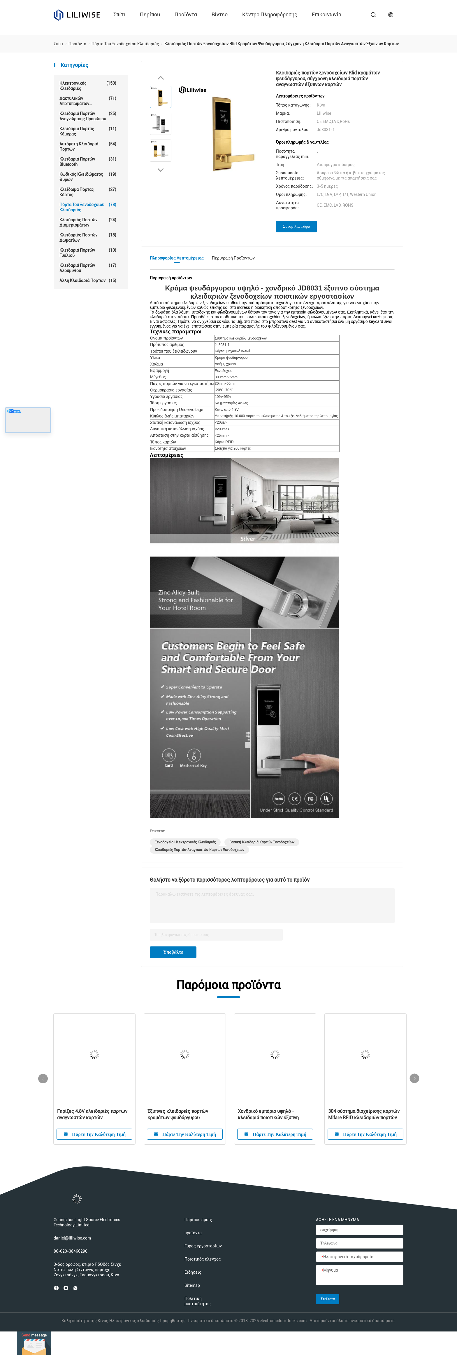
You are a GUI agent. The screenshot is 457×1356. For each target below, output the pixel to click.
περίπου (150, 14)
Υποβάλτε (173, 952)
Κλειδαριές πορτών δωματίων (87, 237)
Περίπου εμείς (198, 1219)
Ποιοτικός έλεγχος (202, 1259)
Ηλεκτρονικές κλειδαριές (87, 86)
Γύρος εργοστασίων (203, 1246)
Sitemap (192, 1285)
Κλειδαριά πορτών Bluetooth (87, 161)
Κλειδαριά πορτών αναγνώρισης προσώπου (87, 116)
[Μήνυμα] (359, 1275)
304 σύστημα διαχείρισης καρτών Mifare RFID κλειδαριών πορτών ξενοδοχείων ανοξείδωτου (364, 1114)
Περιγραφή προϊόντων (233, 258)
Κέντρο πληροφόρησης (269, 14)
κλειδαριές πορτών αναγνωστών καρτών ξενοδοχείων (199, 850)
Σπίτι (119, 14)
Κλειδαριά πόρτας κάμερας (87, 131)
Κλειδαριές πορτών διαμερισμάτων (87, 222)
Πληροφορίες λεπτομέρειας (177, 258)
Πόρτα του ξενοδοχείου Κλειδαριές (87, 207)
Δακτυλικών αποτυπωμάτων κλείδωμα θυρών (87, 101)
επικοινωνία (326, 14)
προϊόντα (186, 14)
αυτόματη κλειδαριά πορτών (87, 146)
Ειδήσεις (192, 1272)
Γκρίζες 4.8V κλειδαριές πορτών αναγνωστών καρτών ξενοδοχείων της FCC (92, 1114)
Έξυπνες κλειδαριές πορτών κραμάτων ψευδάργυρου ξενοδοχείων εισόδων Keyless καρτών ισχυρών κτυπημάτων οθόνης (179, 1114)
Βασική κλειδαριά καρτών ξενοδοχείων (261, 842)
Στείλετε (328, 1299)
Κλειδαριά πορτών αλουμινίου (87, 268)
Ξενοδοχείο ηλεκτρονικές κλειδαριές (185, 842)
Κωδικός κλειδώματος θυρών (87, 177)
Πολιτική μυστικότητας (197, 1301)
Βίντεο (220, 14)
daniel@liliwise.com (72, 1238)
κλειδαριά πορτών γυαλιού (87, 253)
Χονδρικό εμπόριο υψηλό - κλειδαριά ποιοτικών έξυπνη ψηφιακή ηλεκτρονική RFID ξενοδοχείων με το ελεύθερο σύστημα (269, 1114)
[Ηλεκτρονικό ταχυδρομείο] (359, 1257)
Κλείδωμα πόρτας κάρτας (87, 192)
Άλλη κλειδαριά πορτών (87, 280)
